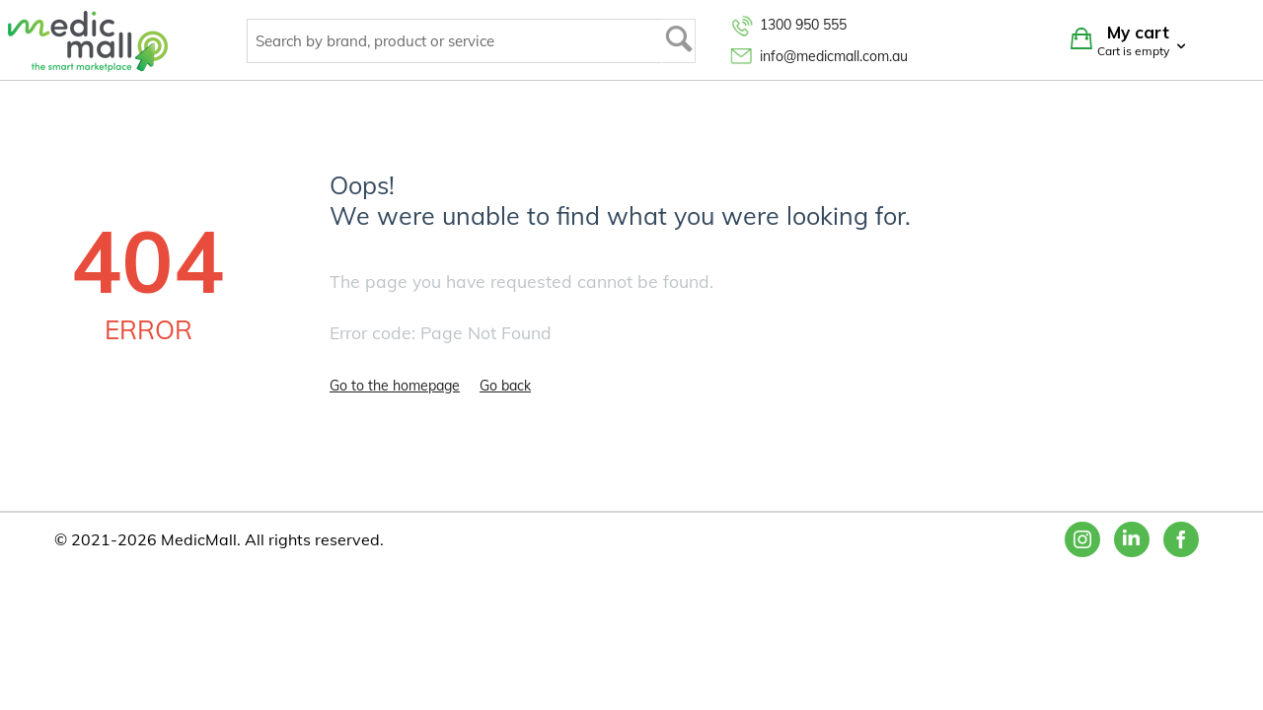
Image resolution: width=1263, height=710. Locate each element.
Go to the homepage (395, 385)
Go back (505, 385)
